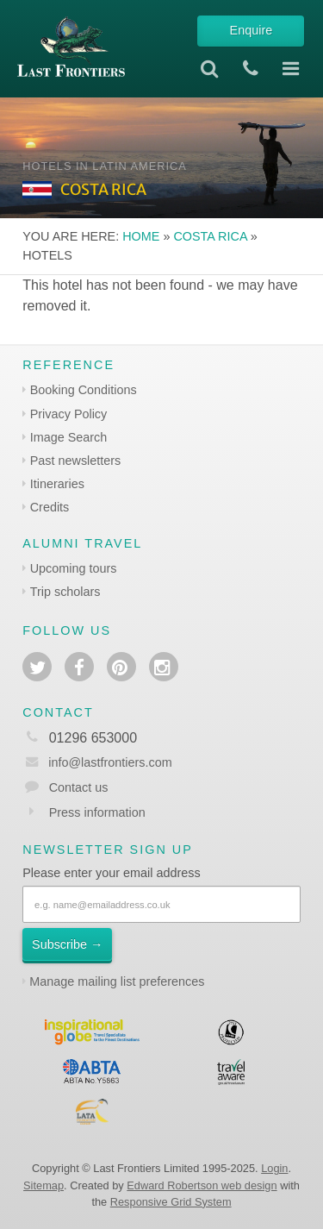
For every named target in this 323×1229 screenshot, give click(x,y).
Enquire (251, 30)
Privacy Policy (69, 414)
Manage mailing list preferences (116, 981)
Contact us (79, 787)
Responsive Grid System (171, 1201)
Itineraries (57, 484)
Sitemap (43, 1185)
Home (140, 236)
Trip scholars (65, 592)
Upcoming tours (73, 568)
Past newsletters (75, 460)
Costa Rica (209, 236)
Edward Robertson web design (201, 1185)
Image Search (69, 437)
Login (274, 1168)
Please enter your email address (111, 873)
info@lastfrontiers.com (96, 762)
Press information (97, 812)
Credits (50, 507)
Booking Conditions (83, 390)
